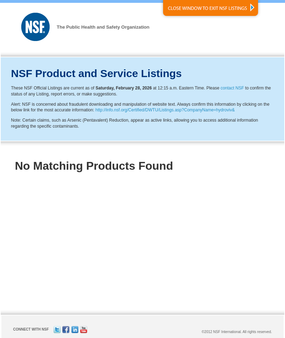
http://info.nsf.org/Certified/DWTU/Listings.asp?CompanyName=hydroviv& (165, 109)
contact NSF (232, 88)
